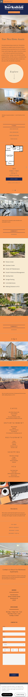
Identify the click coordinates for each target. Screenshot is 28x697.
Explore (14, 71)
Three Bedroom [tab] (14, 135)
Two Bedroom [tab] (14, 132)
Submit (14, 675)
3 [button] (25, 31)
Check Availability (14, 182)
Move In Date (5, 647)
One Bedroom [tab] (14, 129)
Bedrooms (5, 642)
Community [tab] (14, 231)
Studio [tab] (14, 125)
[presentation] (11, 668)
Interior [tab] (14, 234)
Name (4, 626)
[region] (14, 690)
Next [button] (26, 167)
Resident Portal (14, 533)
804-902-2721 (8, 1)
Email (4, 631)
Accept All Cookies (7, 694)
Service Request (14, 527)
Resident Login (14, 530)
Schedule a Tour (14, 12)
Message (4, 653)
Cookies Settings (20, 694)
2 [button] (25, 29)
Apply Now (13, 179)
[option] (14, 165)
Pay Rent (14, 524)
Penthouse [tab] (14, 139)
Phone (4, 637)
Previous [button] (1, 167)
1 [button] (25, 28)
